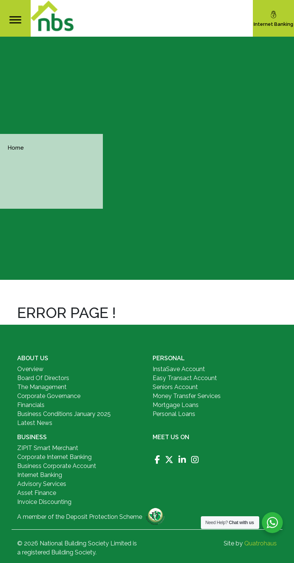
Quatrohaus (260, 543)
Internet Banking (39, 474)
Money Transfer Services (187, 396)
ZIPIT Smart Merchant (47, 448)
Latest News (34, 422)
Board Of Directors (43, 378)
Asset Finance (36, 492)
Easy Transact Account (185, 378)
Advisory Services (41, 483)
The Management (42, 387)
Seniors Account (175, 387)
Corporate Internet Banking (54, 457)
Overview (30, 369)
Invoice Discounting (44, 501)
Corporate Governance (48, 396)
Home (15, 147)
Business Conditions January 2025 (64, 413)
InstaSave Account (179, 369)
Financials (31, 405)
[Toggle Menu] (15, 19)
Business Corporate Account (56, 465)
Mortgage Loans (176, 405)
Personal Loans (174, 413)
